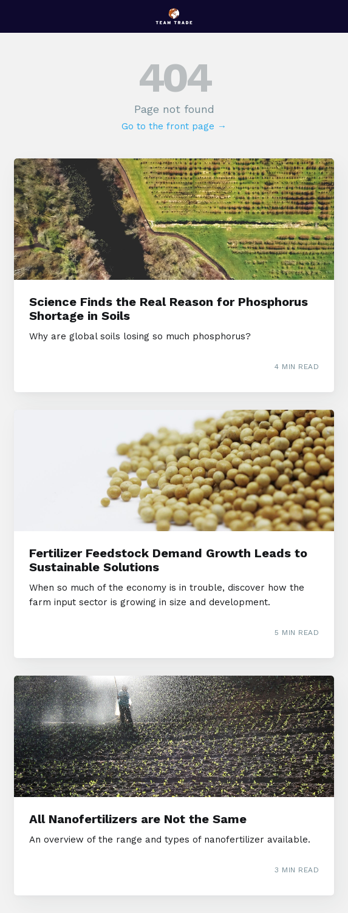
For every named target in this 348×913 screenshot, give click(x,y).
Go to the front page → (174, 126)
